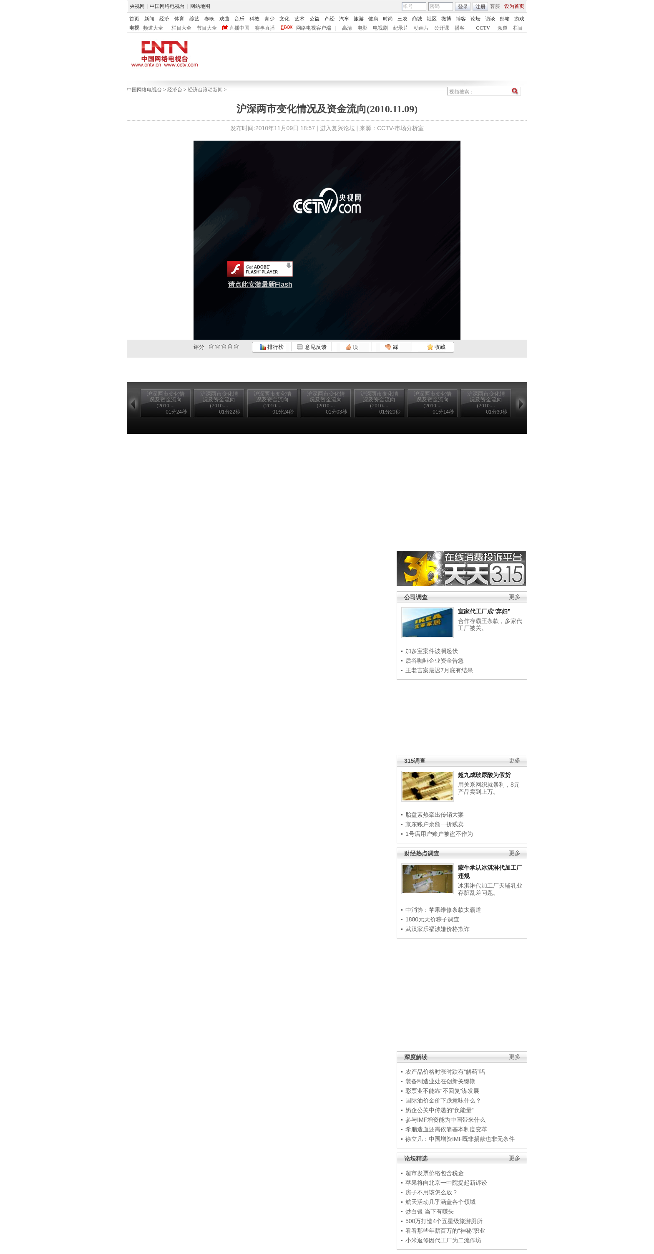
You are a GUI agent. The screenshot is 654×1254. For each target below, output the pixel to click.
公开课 (441, 28)
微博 (446, 19)
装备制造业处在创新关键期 (440, 1081)
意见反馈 (311, 347)
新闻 (149, 19)
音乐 (239, 19)
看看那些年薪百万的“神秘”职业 (445, 1230)
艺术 (299, 19)
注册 (480, 7)
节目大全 (207, 28)
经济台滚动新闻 (205, 90)
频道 (503, 28)
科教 (254, 19)
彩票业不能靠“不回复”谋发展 (442, 1090)
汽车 (344, 19)
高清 (347, 28)
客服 (495, 6)
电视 (134, 28)
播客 (460, 28)
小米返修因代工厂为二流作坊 (443, 1240)
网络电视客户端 (313, 28)
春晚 (209, 19)
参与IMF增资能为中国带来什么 (445, 1119)
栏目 (518, 28)
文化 (284, 19)
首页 (134, 19)
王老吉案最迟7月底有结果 (439, 670)
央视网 (137, 6)
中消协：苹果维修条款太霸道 (443, 909)
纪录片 (400, 28)
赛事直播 (265, 28)
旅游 (359, 19)
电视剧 (380, 28)
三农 (402, 19)
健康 (373, 19)
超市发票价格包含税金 (434, 1173)
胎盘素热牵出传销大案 (434, 814)
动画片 (421, 28)
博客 (461, 19)
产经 (329, 19)
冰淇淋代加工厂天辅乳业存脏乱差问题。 (490, 889)
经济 (164, 19)
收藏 (436, 347)
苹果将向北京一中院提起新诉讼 (446, 1182)
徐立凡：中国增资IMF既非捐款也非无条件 (460, 1138)
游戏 (519, 19)
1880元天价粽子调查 (432, 919)
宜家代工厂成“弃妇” (484, 611)
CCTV (483, 28)
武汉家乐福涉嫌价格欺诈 (437, 929)
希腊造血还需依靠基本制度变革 (446, 1129)
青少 (269, 19)
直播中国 (239, 28)
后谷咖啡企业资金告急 (434, 660)
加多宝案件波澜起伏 (431, 651)
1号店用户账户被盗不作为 (439, 833)
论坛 (475, 19)
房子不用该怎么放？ (431, 1192)
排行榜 (271, 347)
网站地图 (200, 6)
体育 (179, 19)
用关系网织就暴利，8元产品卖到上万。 (489, 788)
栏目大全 (181, 28)
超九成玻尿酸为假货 (484, 775)
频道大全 (153, 28)
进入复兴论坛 (337, 128)
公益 (314, 19)
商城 (417, 19)
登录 (463, 7)
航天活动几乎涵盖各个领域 (440, 1201)
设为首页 (514, 6)
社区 (432, 19)
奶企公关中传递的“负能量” (439, 1110)
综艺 (194, 19)
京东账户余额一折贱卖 (434, 824)
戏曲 (224, 19)
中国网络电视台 (167, 6)
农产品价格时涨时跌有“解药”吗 (445, 1071)
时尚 (388, 19)
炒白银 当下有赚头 (429, 1211)
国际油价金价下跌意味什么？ (443, 1100)
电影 (362, 28)
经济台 (174, 90)
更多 (515, 597)
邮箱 (505, 19)
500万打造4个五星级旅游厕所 (444, 1221)
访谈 (490, 19)
